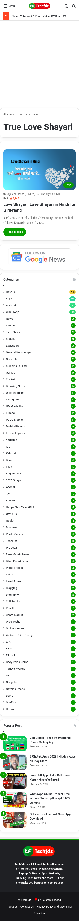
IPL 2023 (11, 547)
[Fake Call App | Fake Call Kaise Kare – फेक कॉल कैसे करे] (15, 781)
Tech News (13, 332)
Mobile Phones (15, 426)
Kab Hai (11, 453)
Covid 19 (11, 513)
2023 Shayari (14, 480)
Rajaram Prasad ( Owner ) (21, 194)
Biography (12, 594)
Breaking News (15, 386)
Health (10, 520)
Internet (11, 325)
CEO (8, 641)
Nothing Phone (15, 688)
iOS (8, 446)
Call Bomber (13, 601)
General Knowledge (18, 352)
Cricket (10, 379)
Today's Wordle (15, 668)
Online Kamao (15, 628)
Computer (12, 359)
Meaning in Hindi (16, 365)
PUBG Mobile (14, 419)
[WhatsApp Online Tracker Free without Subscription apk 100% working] (15, 800)
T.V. (8, 493)
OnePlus (11, 702)
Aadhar (10, 487)
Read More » (15, 231)
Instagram (12, 399)
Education (12, 345)
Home (8, 114)
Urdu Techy (13, 621)
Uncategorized (15, 392)
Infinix (9, 574)
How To (11, 291)
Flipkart (11, 648)
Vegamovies (14, 473)
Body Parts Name (17, 662)
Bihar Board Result (17, 561)
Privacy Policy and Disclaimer (54, 906)
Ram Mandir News (17, 554)
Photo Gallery (14, 534)
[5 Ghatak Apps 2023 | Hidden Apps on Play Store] (15, 762)
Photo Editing (14, 567)
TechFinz (11, 540)
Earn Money (13, 581)
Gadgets (11, 682)
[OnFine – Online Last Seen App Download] (15, 820)
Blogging (11, 588)
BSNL (9, 695)
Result (10, 608)
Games (10, 372)
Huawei (10, 709)
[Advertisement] (39, 64)
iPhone (10, 413)
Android (11, 305)
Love (9, 466)
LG (7, 675)
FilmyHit (11, 655)
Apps (9, 298)
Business (11, 527)
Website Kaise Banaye (20, 635)
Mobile (10, 339)
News (9, 318)
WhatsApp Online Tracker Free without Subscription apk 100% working (50, 798)
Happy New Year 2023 (20, 507)
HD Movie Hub (15, 406)
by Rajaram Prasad (49, 899)
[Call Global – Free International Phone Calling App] (15, 743)
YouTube (11, 439)
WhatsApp (12, 312)
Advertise (39, 913)
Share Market (14, 614)
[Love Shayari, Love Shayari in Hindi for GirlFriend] (39, 169)
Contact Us (27, 906)
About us (12, 906)
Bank (9, 460)
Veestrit (11, 500)
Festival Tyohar (15, 433)
